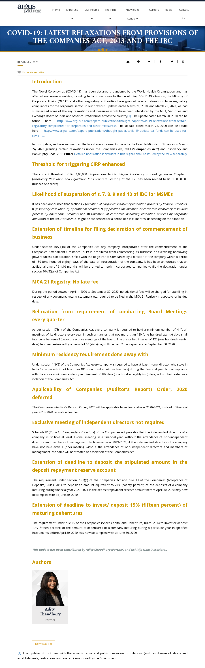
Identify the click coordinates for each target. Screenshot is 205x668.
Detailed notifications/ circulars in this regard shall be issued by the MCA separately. (130, 154)
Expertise (72, 15)
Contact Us (184, 14)
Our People (92, 15)
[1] (129, 116)
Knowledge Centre (132, 15)
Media (168, 9)
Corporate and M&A (33, 72)
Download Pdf (43, 643)
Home (56, 9)
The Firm (110, 15)
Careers (154, 9)
